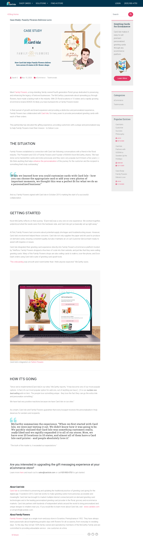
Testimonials (52, 78)
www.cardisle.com (91, 507)
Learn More (122, 78)
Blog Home (13, 14)
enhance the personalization (45, 161)
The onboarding (17, 262)
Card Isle (45, 113)
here (22, 472)
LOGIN (117, 3)
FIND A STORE (57, 3)
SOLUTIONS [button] (41, 3)
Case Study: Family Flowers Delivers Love (31, 20)
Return (15, 535)
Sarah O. (15, 78)
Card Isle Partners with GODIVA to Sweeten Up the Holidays (121, 152)
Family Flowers (21, 92)
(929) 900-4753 (130, 3)
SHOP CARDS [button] (25, 3)
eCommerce (40, 78)
